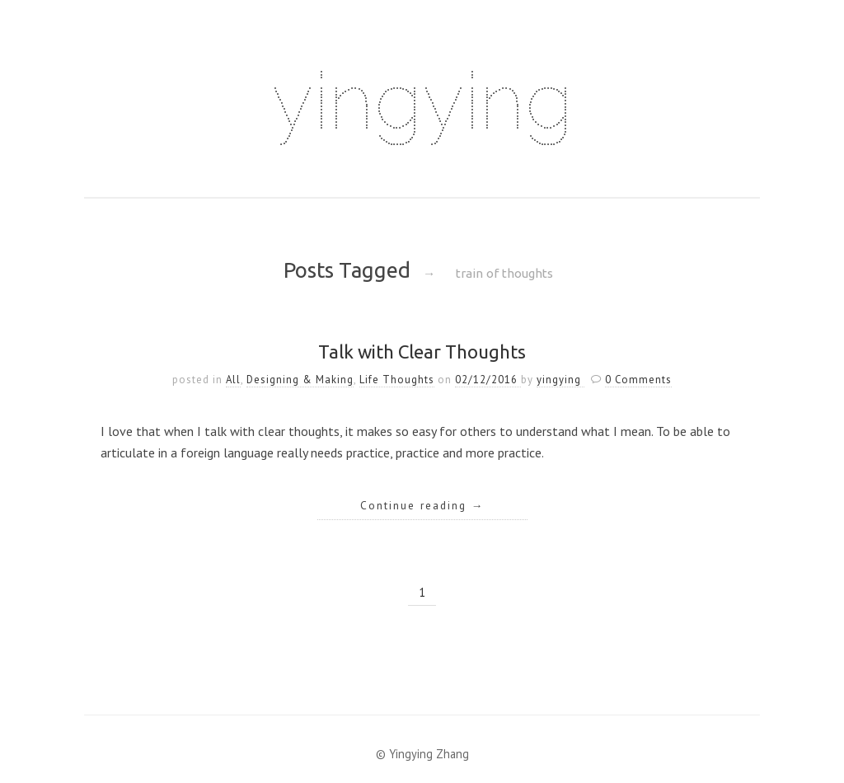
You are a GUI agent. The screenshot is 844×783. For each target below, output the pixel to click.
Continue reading (422, 505)
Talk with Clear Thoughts (422, 351)
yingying (422, 100)
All (233, 380)
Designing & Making (300, 380)
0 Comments (638, 380)
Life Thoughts (396, 380)
